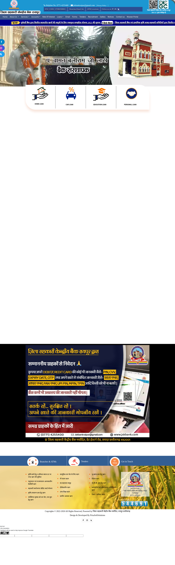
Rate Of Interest (48, 17)
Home (5, 17)
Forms (74, 17)
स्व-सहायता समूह (65, 483)
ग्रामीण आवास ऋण (66, 496)
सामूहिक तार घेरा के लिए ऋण (69, 474)
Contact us (120, 17)
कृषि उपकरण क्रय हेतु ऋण (36, 493)
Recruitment (93, 17)
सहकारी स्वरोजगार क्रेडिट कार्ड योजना (40, 488)
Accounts (35, 17)
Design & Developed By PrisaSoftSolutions (87, 515)
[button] (162, 56)
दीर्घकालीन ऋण (65, 487)
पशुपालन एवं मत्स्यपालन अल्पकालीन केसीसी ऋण (40, 482)
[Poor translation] (6, 532)
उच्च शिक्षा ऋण (65, 492)
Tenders (82, 17)
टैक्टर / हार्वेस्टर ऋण (98, 494)
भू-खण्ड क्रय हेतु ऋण (98, 474)
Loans (59, 17)
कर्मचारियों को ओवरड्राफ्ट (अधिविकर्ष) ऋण (104, 488)
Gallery (102, 17)
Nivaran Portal (132, 17)
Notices (111, 17)
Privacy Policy (101, 5)
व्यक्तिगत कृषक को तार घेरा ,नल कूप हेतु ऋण (40, 498)
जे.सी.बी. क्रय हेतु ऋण (99, 483)
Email (68, 17)
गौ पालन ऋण (64, 479)
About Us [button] (13, 17)
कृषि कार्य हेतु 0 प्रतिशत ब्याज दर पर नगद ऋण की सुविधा (39, 475)
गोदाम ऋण (95, 479)
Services (24, 17)
